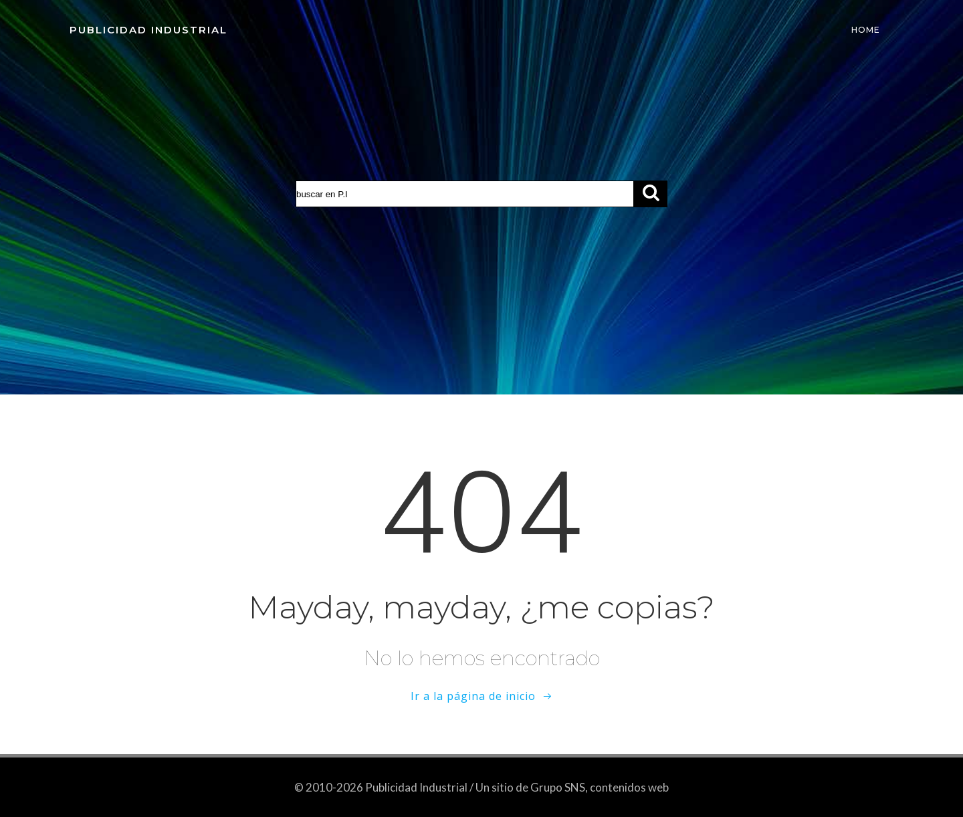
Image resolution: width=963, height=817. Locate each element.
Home (865, 30)
